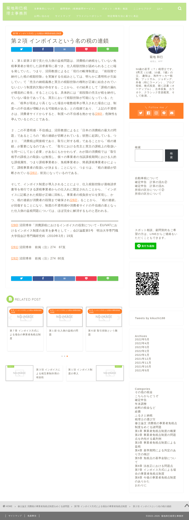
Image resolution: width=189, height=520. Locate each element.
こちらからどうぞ (147, 395)
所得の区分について (148, 193)
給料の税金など (145, 407)
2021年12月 (143, 358)
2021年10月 (143, 366)
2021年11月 (143, 362)
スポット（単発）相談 (115, 8)
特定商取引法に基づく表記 (123, 16)
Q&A (160, 8)
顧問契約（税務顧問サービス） (78, 8)
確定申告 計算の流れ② (151, 182)
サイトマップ (63, 16)
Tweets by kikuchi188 (150, 317)
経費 (138, 411)
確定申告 (141, 399)
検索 (138, 147)
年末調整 (141, 403)
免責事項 (32, 515)
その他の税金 (144, 392)
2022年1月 (142, 354)
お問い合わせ (42, 16)
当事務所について (44, 8)
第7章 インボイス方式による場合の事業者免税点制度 (37, 33)
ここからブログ (142, 8)
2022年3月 (142, 346)
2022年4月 (142, 343)
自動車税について (147, 178)
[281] (33, 173)
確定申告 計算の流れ (149, 185)
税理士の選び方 (145, 419)
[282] (73, 200)
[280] (98, 113)
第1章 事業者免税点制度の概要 (155, 430)
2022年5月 (142, 339)
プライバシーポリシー (89, 16)
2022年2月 (142, 350)
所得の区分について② (149, 189)
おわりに (141, 485)
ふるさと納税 (144, 415)
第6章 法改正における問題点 (154, 465)
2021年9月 (142, 370)
